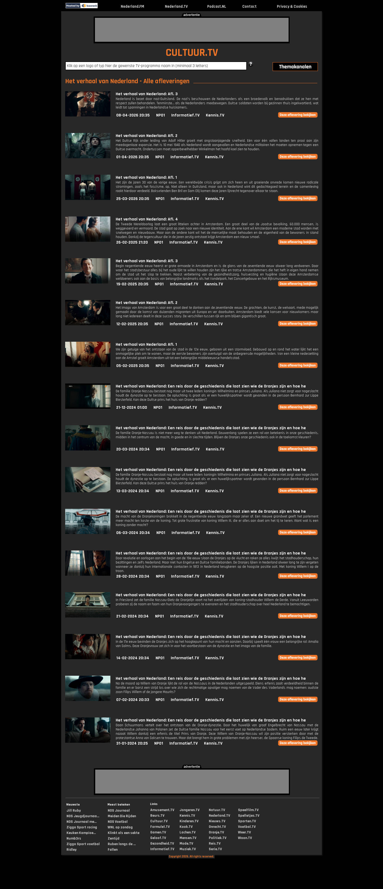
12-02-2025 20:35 (132, 324)
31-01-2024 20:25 (132, 743)
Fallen (113, 849)
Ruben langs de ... (122, 844)
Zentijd (113, 838)
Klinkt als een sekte (123, 832)
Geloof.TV (158, 838)
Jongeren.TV (189, 810)
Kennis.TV (215, 115)
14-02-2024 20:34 (132, 658)
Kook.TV (186, 826)
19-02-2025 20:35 (132, 284)
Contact (249, 6)
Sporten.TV (247, 821)
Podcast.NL (216, 6)
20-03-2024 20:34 (133, 449)
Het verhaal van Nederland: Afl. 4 (147, 219)
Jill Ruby (73, 810)
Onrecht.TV (217, 826)
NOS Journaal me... (81, 821)
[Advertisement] (192, 30)
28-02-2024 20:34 (132, 576)
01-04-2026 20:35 (132, 157)
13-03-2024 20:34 (132, 491)
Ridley (71, 849)
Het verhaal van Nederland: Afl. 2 (146, 136)
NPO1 (160, 115)
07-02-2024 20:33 (132, 700)
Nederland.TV (176, 6)
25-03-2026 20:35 (132, 199)
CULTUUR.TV (192, 53)
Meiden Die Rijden (122, 816)
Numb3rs (73, 838)
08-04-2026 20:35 (133, 115)
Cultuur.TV (159, 821)
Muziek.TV (188, 849)
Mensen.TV (188, 838)
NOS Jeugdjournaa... (82, 816)
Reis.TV (214, 843)
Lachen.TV (187, 832)
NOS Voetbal (118, 821)
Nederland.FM (132, 6)
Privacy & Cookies (292, 6)
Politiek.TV (217, 838)
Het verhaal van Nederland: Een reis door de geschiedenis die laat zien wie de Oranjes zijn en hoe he (211, 386)
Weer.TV (244, 832)
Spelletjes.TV (248, 815)
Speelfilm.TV (248, 810)
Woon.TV (245, 838)
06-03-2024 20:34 (133, 533)
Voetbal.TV (247, 826)
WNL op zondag (120, 827)
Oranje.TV (216, 832)
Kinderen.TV (189, 821)
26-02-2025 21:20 (132, 242)
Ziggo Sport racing (81, 827)
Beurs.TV (157, 815)
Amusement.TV (162, 810)
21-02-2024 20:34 (132, 616)
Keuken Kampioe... (81, 832)
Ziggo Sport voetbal (83, 844)
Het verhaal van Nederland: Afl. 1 (146, 177)
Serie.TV (215, 849)
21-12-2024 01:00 (131, 407)
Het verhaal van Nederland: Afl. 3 (147, 94)
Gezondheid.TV (162, 843)
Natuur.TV (217, 810)
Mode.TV (186, 843)
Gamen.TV (158, 832)
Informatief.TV (185, 115)
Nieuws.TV (217, 821)
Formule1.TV (160, 826)
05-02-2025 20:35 (132, 366)
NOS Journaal (119, 810)
